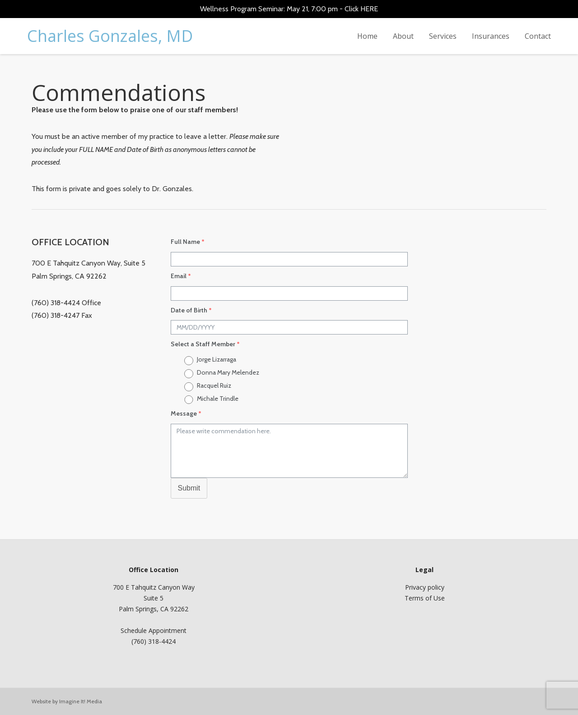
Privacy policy (424, 587)
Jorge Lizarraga (216, 359)
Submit (189, 488)
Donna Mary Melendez (228, 372)
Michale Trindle (217, 398)
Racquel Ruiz (214, 385)
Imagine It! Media (80, 701)
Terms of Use (425, 598)
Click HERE (361, 9)
